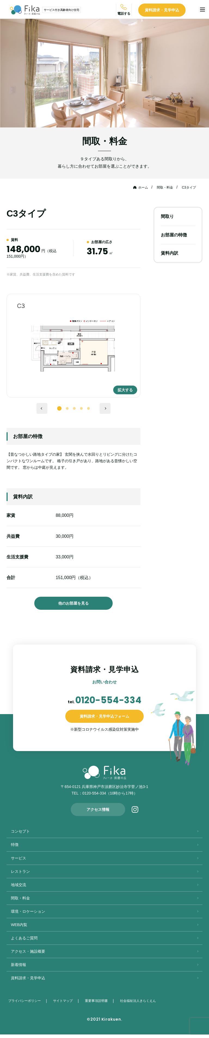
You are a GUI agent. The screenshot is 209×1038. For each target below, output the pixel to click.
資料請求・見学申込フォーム (104, 719)
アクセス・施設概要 (28, 955)
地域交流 (18, 888)
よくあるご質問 (24, 941)
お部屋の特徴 (174, 234)
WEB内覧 (19, 928)
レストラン (20, 875)
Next (105, 408)
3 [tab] (74, 409)
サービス (18, 861)
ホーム (137, 187)
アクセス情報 (98, 813)
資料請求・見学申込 (172, 10)
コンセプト (20, 835)
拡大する (121, 386)
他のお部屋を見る (73, 603)
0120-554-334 (108, 701)
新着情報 (18, 968)
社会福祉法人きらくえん (141, 1004)
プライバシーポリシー (26, 1004)
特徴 (15, 848)
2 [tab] (67, 409)
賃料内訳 (169, 253)
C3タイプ (188, 187)
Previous (41, 408)
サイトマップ (64, 1004)
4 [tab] (81, 409)
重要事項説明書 (98, 1004)
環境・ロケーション (28, 915)
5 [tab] (88, 409)
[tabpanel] (73, 345)
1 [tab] (59, 408)
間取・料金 (161, 187)
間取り (167, 216)
